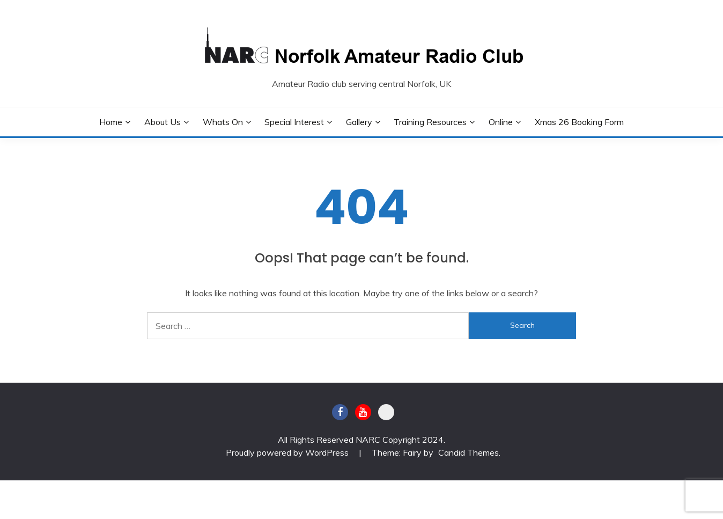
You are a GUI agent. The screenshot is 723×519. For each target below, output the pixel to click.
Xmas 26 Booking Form (579, 121)
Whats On (223, 121)
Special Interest (294, 121)
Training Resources (430, 121)
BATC (386, 412)
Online (501, 121)
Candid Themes (468, 452)
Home (110, 121)
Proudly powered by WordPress (288, 452)
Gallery (359, 121)
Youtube (363, 412)
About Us (162, 121)
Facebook (340, 412)
